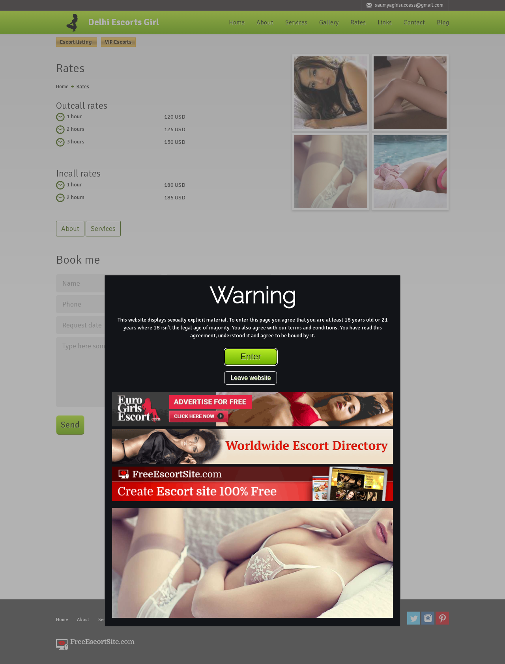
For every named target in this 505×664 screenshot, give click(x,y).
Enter (250, 356)
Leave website (250, 377)
